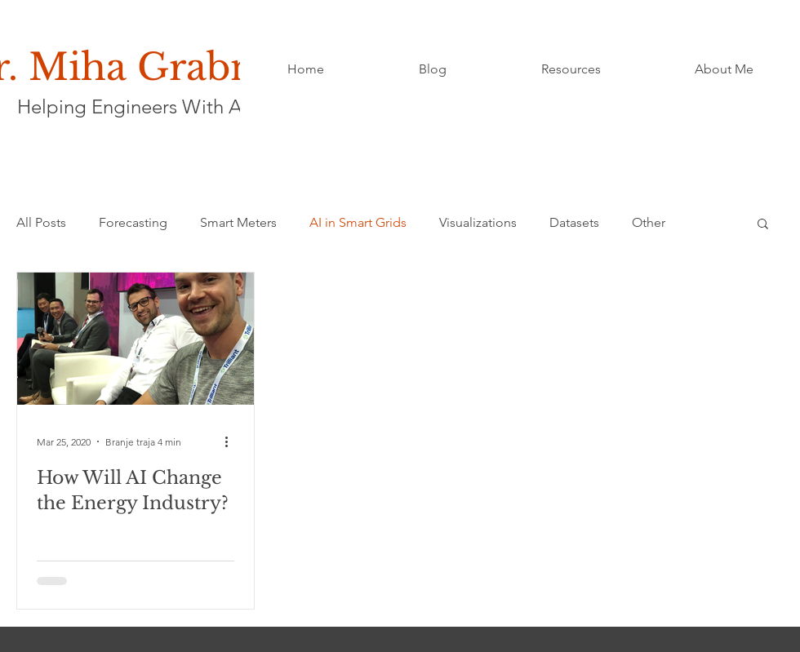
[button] (763, 224)
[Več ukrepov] (232, 441)
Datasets (574, 222)
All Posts (41, 222)
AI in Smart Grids (358, 222)
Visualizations (478, 222)
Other (648, 222)
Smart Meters (238, 222)
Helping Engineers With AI (132, 106)
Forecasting (133, 222)
